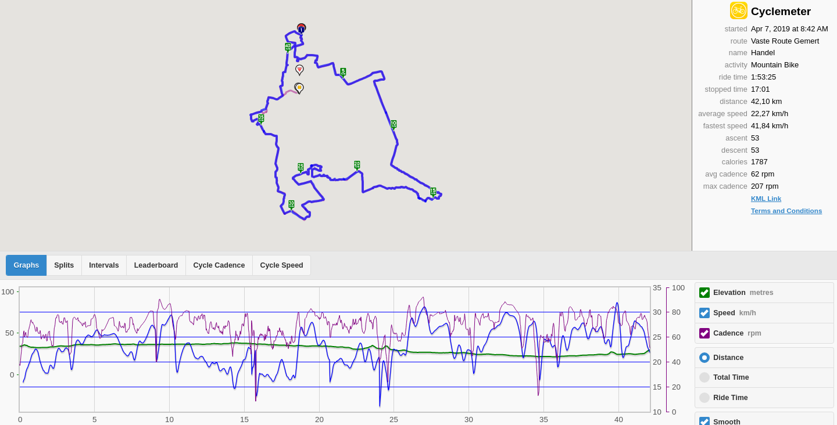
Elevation (743, 293)
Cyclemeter (781, 11)
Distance (728, 358)
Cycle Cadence (219, 265)
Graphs (27, 265)
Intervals (104, 265)
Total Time (731, 377)
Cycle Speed (281, 265)
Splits (64, 265)
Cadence (737, 333)
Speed (734, 313)
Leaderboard (156, 265)
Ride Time (730, 398)
